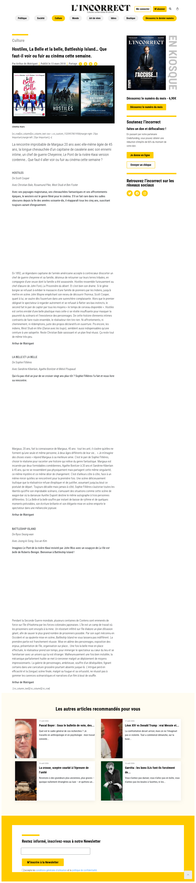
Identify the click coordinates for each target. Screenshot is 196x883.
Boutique (130, 18)
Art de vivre (95, 18)
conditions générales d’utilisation (51, 870)
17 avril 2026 (44, 721)
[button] (170, 9)
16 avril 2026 (44, 763)
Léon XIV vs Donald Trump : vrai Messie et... (152, 725)
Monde (75, 18)
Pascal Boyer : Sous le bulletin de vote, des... (66, 725)
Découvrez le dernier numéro (160, 18)
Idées (113, 18)
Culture (58, 18)
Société (40, 18)
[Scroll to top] (188, 875)
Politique (22, 18)
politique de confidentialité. (84, 870)
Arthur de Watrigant (27, 63)
